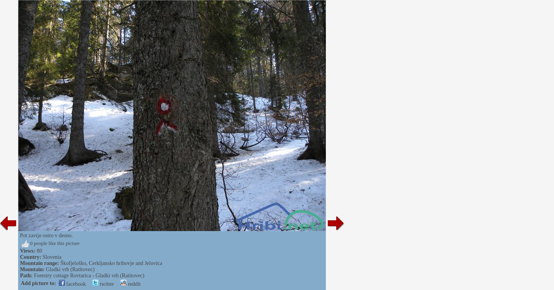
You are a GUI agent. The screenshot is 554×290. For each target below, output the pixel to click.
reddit (130, 284)
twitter (103, 284)
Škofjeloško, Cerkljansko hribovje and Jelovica (111, 263)
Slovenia (52, 257)
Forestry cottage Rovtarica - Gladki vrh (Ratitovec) (89, 275)
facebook (72, 284)
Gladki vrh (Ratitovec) (70, 269)
